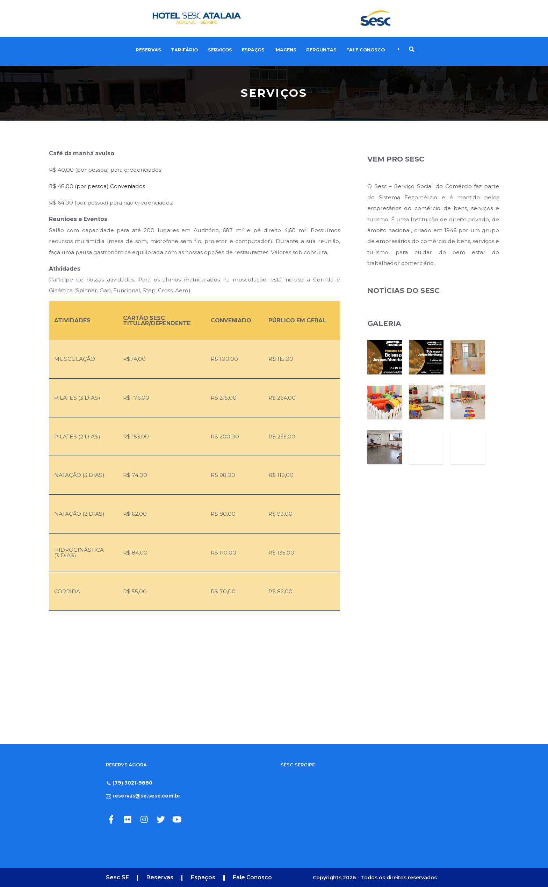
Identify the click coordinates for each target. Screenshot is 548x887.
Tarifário (184, 49)
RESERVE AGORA (126, 764)
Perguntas (321, 49)
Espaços (253, 49)
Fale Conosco (365, 49)
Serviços (220, 49)
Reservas (148, 49)
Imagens (285, 49)
